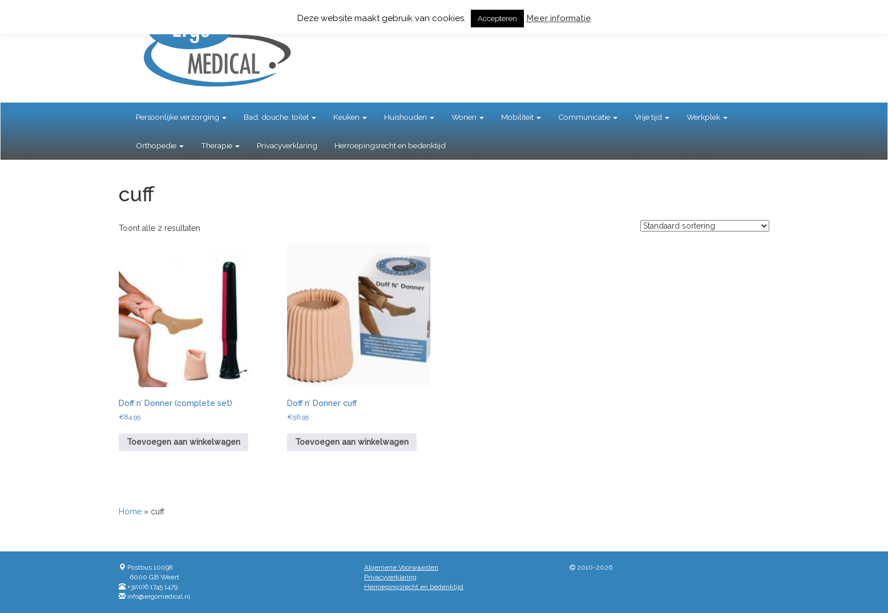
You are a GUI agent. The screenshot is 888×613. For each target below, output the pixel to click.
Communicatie (587, 116)
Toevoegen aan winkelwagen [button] (183, 441)
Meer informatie (558, 18)
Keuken (350, 116)
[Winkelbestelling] (704, 226)
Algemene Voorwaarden (401, 567)
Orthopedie (160, 145)
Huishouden (409, 116)
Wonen (467, 116)
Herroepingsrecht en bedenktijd (390, 145)
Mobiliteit (521, 116)
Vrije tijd (652, 116)
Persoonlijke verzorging (181, 116)
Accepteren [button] (497, 18)
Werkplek (707, 116)
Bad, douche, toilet (280, 116)
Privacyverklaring (287, 145)
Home (130, 511)
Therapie (220, 145)
